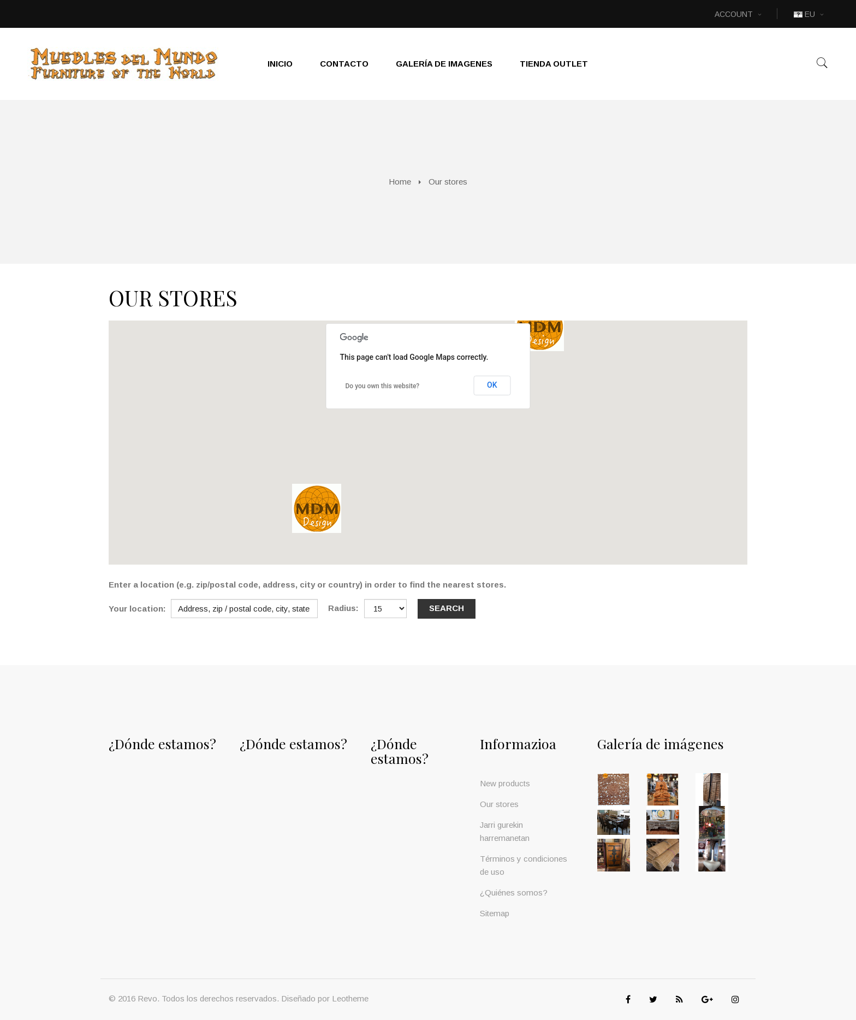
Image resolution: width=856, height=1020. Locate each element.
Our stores (499, 804)
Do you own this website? (383, 386)
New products (505, 783)
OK (492, 385)
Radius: (343, 608)
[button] (539, 326)
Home (400, 181)
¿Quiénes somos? (514, 892)
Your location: (137, 608)
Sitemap (494, 913)
